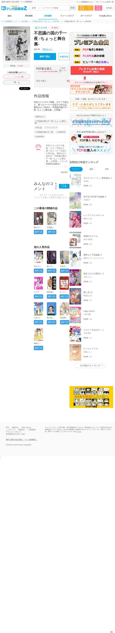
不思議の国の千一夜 (44, 132)
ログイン (90, 7)
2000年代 (40, 136)
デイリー (76, 169)
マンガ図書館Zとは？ (85, 2)
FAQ (7, 427)
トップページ (10, 430)
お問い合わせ (26, 427)
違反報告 (64, 172)
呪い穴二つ (51, 266)
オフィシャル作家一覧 (105, 2)
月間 (107, 169)
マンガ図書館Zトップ (9, 21)
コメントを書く (63, 186)
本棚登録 (64, 57)
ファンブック (51, 127)
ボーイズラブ (86, 16)
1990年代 (61, 132)
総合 (10, 16)
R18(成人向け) (105, 16)
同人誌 (39, 127)
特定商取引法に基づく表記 (15, 434)
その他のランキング (90, 365)
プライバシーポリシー (14, 432)
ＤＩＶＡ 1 (64, 292)
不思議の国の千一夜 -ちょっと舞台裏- (46, 21)
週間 (91, 169)
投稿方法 (15, 427)
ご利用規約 (32, 430)
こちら (79, 431)
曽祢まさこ (48, 49)
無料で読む (45, 56)
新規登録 (82, 7)
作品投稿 (98, 7)
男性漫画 (29, 16)
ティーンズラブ (67, 16)
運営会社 (21, 430)
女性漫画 (48, 16)
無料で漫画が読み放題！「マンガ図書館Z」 (21, 439)
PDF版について (63, 70)
